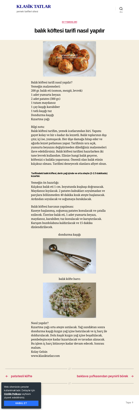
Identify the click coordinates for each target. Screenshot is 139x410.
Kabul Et (21, 403)
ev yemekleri (69, 22)
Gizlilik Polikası (12, 394)
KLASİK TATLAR (33, 6)
